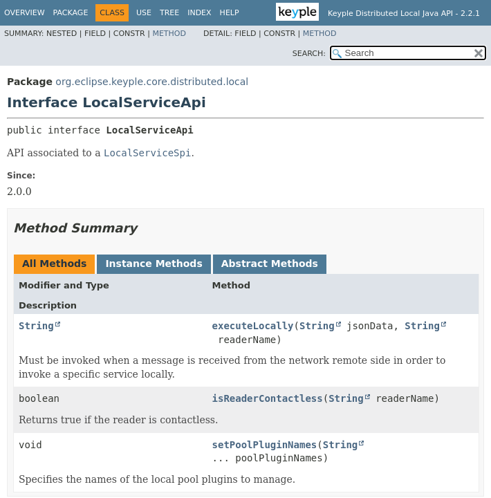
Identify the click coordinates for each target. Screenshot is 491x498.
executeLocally (253, 325)
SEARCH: (309, 53)
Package (71, 12)
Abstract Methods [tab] (269, 263)
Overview (24, 12)
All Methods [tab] (54, 263)
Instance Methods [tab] (153, 263)
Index (199, 12)
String (36, 325)
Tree (169, 12)
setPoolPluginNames (264, 444)
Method (169, 33)
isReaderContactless (267, 398)
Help (229, 12)
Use (143, 12)
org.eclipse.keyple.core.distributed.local (151, 81)
